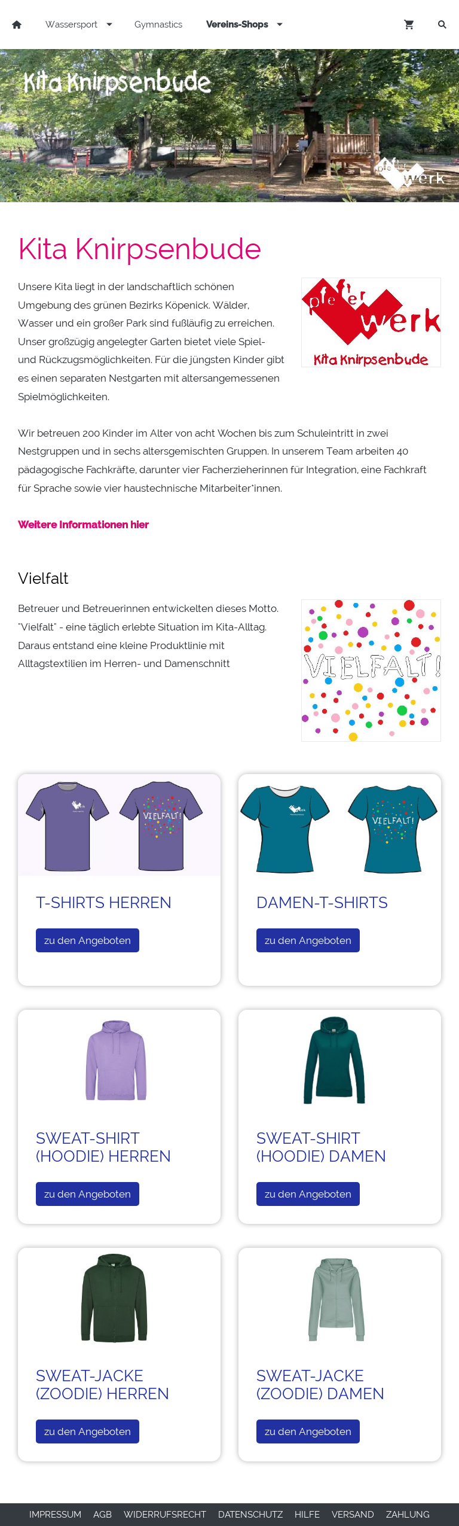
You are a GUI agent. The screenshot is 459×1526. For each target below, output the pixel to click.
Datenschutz (250, 1514)
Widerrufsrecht (165, 1514)
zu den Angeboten (87, 940)
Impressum (55, 1514)
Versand (353, 1514)
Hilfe (307, 1514)
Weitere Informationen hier (83, 525)
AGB (102, 1514)
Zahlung (408, 1514)
